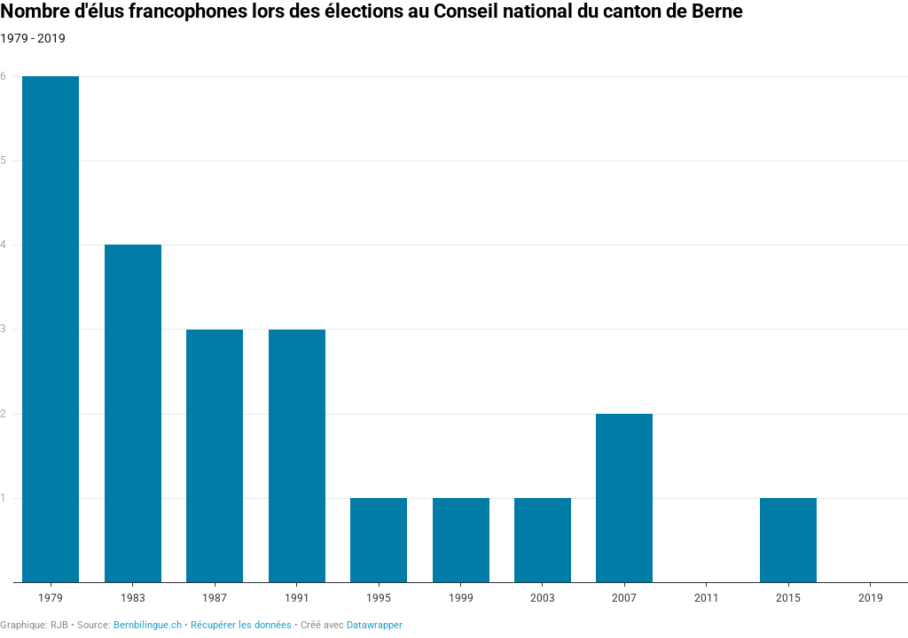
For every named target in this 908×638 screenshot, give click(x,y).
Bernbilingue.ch (148, 625)
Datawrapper (375, 625)
